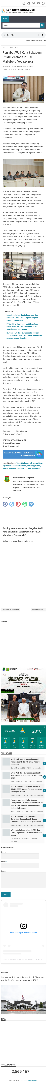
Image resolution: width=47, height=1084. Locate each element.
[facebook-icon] (29, 3)
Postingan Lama (38, 610)
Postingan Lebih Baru (11, 610)
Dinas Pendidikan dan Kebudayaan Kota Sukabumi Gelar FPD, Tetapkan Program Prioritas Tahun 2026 (22, 317)
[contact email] (20, 865)
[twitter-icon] (34, 3)
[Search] (21, 25)
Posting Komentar (24, 69)
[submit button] (6, 894)
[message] (23, 880)
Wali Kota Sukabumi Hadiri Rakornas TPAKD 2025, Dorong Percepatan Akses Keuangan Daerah (26, 789)
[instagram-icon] (24, 3)
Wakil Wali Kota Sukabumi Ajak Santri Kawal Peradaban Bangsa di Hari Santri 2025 (26, 775)
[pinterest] (18, 504)
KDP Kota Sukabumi (31, 1080)
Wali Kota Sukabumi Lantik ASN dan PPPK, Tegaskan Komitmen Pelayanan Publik (26, 832)
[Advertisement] (23, 516)
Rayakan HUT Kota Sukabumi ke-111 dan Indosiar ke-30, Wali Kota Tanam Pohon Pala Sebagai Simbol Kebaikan (24, 335)
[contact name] (20, 855)
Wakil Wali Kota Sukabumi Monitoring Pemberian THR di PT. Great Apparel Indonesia (26, 762)
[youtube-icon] (38, 3)
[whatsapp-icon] (43, 3)
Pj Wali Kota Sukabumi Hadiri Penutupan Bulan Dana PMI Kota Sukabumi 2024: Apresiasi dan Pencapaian (23, 326)
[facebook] (5, 504)
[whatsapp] (24, 504)
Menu (5, 19)
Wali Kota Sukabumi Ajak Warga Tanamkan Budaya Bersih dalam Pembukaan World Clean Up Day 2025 (26, 819)
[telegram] (31, 504)
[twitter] (11, 504)
